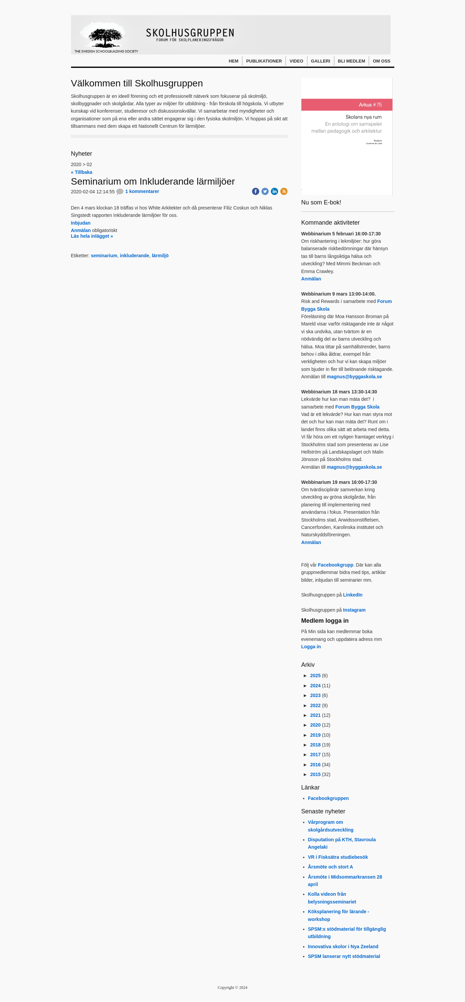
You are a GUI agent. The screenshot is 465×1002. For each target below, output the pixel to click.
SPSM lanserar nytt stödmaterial (344, 956)
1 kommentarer (137, 191)
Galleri (320, 61)
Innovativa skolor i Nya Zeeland (343, 946)
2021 (315, 715)
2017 (315, 754)
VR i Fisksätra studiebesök (338, 857)
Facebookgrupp (335, 565)
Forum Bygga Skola (357, 407)
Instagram (354, 610)
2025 (315, 675)
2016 (315, 764)
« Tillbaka (82, 172)
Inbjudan (81, 223)
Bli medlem (351, 61)
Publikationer (264, 61)
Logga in (311, 646)
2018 (315, 744)
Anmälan (81, 230)
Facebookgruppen (328, 798)
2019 (315, 735)
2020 (315, 725)
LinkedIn (353, 595)
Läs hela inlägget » (92, 236)
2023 (315, 695)
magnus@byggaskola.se (354, 376)
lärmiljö (160, 255)
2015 (315, 774)
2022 (315, 705)
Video (296, 61)
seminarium (104, 255)
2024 (315, 685)
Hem (233, 61)
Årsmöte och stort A (330, 867)
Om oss (381, 61)
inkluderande (134, 255)
